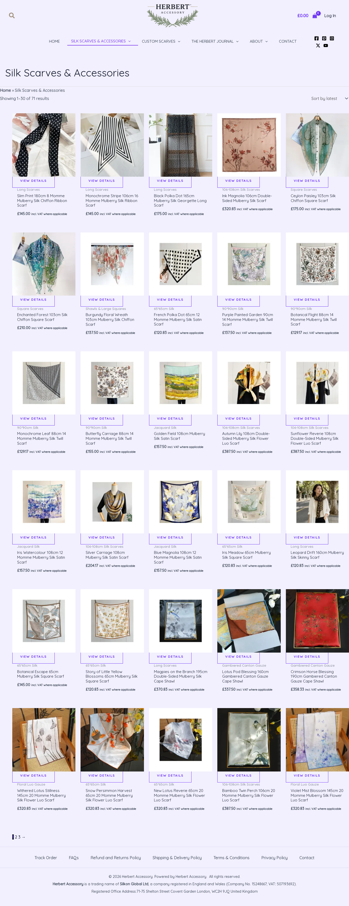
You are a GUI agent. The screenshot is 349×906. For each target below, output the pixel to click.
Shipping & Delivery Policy (177, 863)
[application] (128, 41)
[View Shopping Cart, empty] (307, 16)
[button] (12, 16)
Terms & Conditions (231, 863)
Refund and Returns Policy (116, 863)
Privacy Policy (274, 863)
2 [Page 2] (16, 842)
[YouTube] (325, 45)
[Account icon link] (330, 15)
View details (33, 180)
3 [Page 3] (19, 842)
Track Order (46, 863)
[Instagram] (332, 38)
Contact (306, 863)
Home (5, 90)
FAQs (74, 863)
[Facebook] (316, 38)
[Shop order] (328, 98)
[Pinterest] (324, 38)
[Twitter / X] (318, 45)
